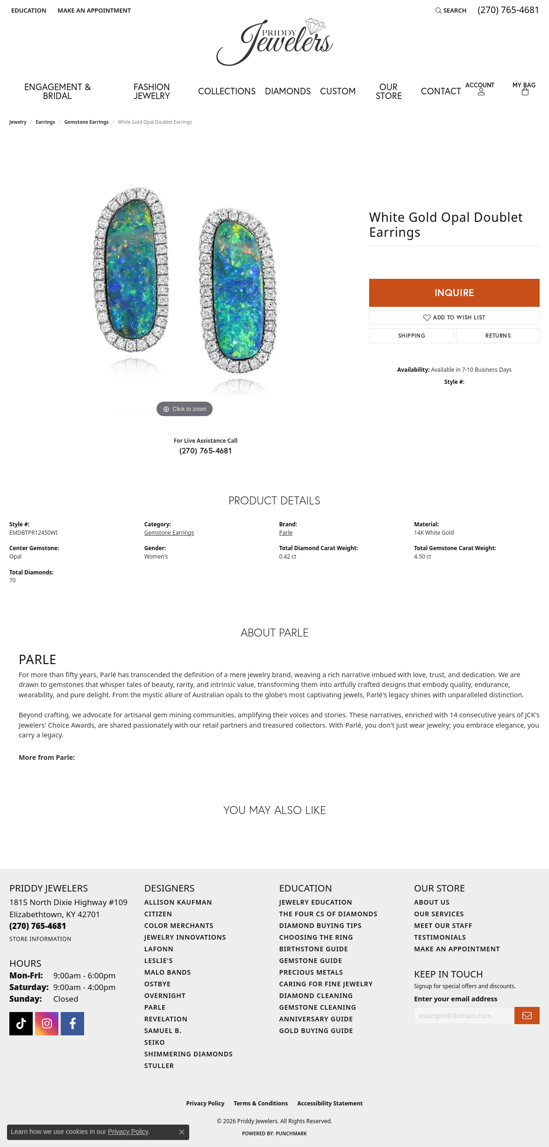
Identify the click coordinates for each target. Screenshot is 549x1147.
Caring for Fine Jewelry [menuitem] (326, 983)
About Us (431, 902)
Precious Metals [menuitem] (311, 972)
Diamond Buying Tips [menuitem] (320, 925)
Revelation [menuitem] (166, 1018)
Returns (498, 335)
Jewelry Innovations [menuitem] (185, 937)
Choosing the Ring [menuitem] (316, 937)
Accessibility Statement (330, 1103)
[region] (184, 280)
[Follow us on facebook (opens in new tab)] (72, 1023)
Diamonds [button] (288, 91)
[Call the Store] (37, 925)
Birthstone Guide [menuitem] (314, 948)
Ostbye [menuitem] (157, 983)
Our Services (439, 913)
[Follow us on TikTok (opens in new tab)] (21, 1023)
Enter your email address (456, 998)
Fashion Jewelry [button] (152, 91)
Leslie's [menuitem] (158, 960)
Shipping (411, 335)
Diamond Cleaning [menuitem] (316, 995)
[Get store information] (40, 939)
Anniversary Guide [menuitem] (316, 1018)
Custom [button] (338, 91)
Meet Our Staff (443, 925)
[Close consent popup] (182, 1132)
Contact (441, 91)
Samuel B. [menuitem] (163, 1030)
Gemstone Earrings (86, 122)
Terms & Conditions (261, 1103)
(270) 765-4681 (205, 450)
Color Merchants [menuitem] (179, 925)
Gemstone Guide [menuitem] (310, 960)
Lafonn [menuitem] (159, 948)
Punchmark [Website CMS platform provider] (291, 1133)
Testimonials (440, 937)
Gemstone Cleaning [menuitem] (317, 1007)
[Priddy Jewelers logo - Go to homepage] (274, 42)
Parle (285, 532)
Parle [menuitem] (155, 1007)
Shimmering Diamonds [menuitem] (188, 1053)
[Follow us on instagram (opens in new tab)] (46, 1023)
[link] (93, 10)
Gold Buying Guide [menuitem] (316, 1030)
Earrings (45, 122)
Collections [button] (227, 91)
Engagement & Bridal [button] (57, 91)
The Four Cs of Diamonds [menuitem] (328, 913)
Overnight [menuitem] (165, 995)
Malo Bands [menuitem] (167, 972)
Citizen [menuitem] (158, 913)
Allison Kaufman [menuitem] (178, 902)
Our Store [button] (389, 91)
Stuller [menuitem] (159, 1065)
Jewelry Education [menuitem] (316, 902)
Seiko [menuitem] (154, 1042)
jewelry (18, 122)
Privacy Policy (205, 1103)
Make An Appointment (457, 948)
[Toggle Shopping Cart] (524, 89)
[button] (27, 10)
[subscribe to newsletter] (527, 1015)
